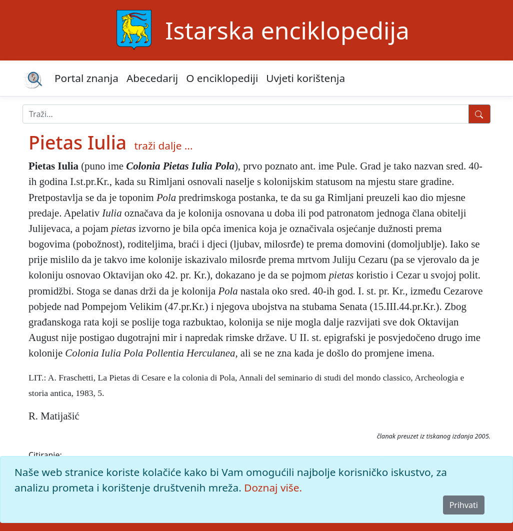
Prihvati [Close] (464, 505)
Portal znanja (86, 78)
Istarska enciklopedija (287, 30)
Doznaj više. (273, 487)
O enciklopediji (222, 78)
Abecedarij (152, 78)
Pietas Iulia (77, 142)
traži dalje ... (163, 145)
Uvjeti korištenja (305, 78)
